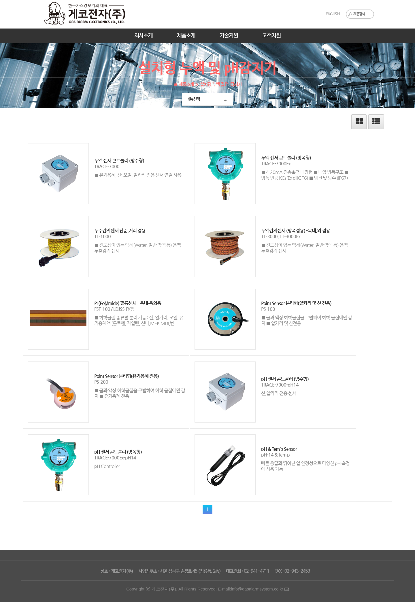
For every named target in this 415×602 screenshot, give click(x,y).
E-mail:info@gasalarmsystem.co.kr (253, 589)
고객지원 (271, 36)
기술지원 (229, 36)
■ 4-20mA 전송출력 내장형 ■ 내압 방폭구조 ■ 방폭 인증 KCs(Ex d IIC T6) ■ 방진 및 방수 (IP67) (304, 175)
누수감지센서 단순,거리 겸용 (120, 230)
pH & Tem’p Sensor (279, 449)
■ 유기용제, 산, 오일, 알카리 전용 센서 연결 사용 (137, 175)
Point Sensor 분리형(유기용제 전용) (126, 376)
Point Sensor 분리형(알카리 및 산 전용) (296, 303)
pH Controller (107, 466)
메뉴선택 (193, 99)
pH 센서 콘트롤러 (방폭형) (118, 452)
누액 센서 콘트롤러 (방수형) (119, 160)
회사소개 (143, 36)
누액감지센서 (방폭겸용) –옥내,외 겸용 (295, 230)
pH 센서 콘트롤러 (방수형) (285, 379)
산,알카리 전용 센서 (278, 393)
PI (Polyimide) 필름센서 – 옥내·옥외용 (127, 303)
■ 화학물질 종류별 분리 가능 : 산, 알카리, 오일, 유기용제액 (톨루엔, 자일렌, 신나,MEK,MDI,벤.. (138, 320)
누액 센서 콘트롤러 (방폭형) (286, 157)
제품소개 (186, 36)
